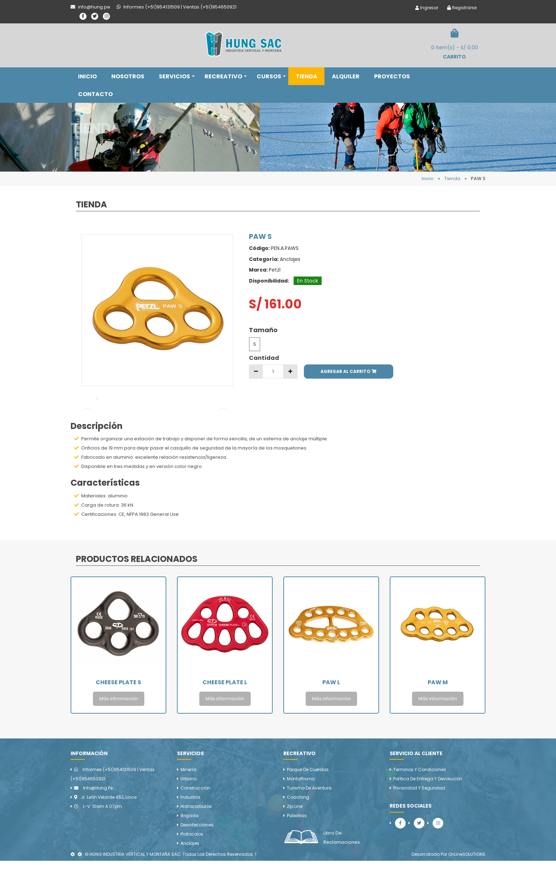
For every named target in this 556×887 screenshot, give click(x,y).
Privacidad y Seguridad (419, 814)
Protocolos (191, 860)
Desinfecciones (196, 851)
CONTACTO (95, 94)
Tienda (452, 178)
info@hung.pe (93, 814)
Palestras (297, 842)
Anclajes (189, 869)
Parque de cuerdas (308, 796)
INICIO (87, 76)
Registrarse (462, 8)
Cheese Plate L (224, 708)
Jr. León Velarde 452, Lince (105, 823)
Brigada (189, 842)
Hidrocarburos (196, 833)
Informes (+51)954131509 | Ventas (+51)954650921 (113, 800)
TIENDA (306, 76)
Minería (188, 796)
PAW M (438, 708)
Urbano (188, 805)
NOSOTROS (127, 76)
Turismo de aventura (309, 814)
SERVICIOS (177, 76)
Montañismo (301, 805)
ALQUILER (346, 76)
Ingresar (426, 8)
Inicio (428, 178)
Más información (118, 724)
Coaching (298, 823)
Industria (190, 823)
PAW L (331, 708)
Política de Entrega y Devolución (427, 805)
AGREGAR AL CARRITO (349, 371)
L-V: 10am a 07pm (98, 833)
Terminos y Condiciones (419, 796)
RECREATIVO (226, 76)
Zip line (294, 833)
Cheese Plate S (118, 708)
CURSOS (271, 76)
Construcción (195, 814)
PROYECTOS (392, 76)
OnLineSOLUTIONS (466, 880)
